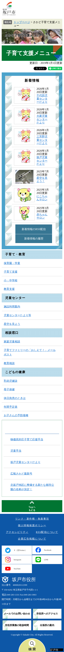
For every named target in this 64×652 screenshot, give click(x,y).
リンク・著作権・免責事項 (32, 518)
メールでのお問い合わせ (17, 613)
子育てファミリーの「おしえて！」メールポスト (30, 352)
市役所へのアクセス (47, 613)
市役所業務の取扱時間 (17, 625)
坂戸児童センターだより (42, 160)
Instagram (17, 560)
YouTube (17, 569)
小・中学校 (10, 280)
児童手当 (15, 450)
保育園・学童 (12, 263)
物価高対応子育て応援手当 (26, 439)
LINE (46, 560)
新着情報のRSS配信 (34, 229)
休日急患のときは (15, 398)
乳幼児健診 (10, 380)
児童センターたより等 (17, 315)
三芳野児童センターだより (42, 140)
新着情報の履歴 (33, 238)
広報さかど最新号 (21, 473)
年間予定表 (10, 406)
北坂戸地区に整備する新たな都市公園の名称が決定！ (32, 487)
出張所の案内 (47, 625)
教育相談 (9, 363)
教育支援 (9, 288)
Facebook (47, 550)
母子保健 (9, 389)
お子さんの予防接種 (16, 415)
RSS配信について (47, 532)
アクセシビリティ (17, 532)
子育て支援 (10, 271)
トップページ (22, 22)
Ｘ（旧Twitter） (20, 550)
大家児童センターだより (42, 119)
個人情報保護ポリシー (32, 525)
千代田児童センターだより (42, 98)
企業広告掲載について (32, 538)
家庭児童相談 (12, 341)
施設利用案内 (12, 306)
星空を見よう (12, 323)
